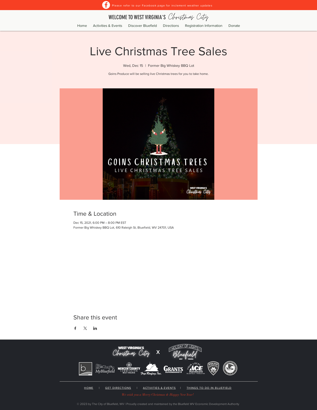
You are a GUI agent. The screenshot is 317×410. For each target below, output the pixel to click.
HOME (88, 387)
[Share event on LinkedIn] (95, 328)
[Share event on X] (85, 328)
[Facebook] (106, 5)
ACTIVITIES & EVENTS (159, 387)
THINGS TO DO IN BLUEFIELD (209, 387)
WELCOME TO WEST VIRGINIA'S (158, 17)
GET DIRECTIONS (118, 387)
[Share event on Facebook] (75, 328)
